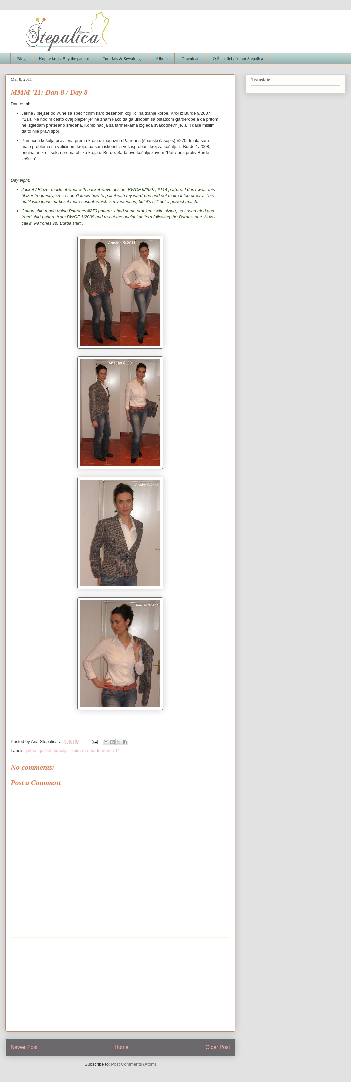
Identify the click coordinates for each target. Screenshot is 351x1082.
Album (162, 58)
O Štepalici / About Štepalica (238, 58)
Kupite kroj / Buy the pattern (64, 58)
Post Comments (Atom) (133, 1064)
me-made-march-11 (101, 750)
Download (190, 58)
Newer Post (24, 1047)
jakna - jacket (39, 750)
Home (122, 1047)
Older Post (217, 1047)
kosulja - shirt (67, 750)
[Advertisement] (120, 984)
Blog (21, 58)
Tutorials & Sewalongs (122, 58)
